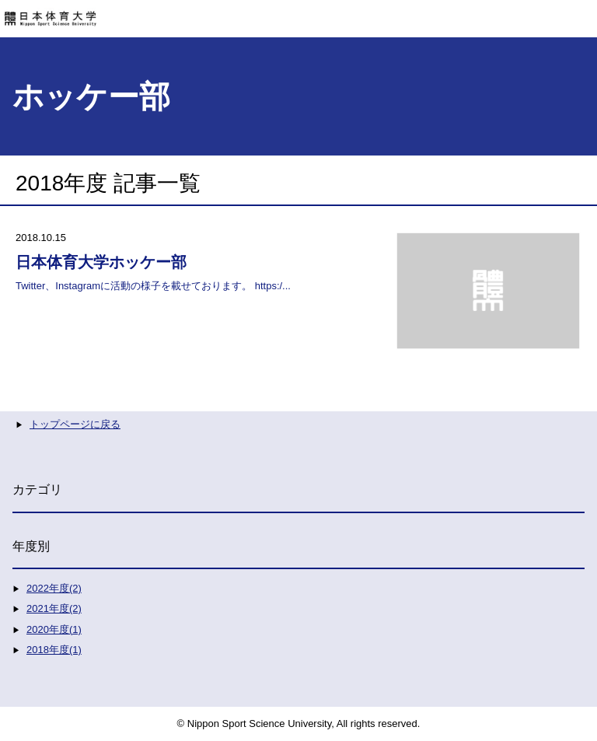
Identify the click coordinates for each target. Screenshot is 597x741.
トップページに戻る (75, 424)
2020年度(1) (54, 629)
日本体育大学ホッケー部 (101, 262)
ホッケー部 (91, 96)
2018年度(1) (54, 649)
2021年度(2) (54, 608)
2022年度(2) (54, 588)
